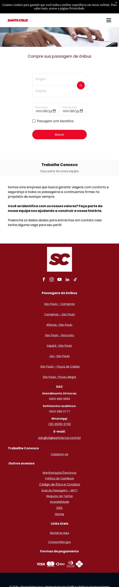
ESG (59, 508)
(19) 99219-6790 (59, 424)
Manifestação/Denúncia (59, 473)
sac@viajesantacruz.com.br (59, 438)
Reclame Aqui (59, 533)
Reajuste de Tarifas (59, 496)
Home (59, 514)
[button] (109, 20)
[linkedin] (67, 280)
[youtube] (59, 280)
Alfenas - (52, 325)
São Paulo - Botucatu (59, 335)
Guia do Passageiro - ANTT (59, 490)
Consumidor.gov (59, 542)
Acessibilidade (59, 502)
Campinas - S (53, 314)
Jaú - (52, 356)
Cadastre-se (59, 454)
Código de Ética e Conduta (59, 484)
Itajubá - (53, 346)
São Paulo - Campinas (59, 304)
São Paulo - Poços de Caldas (60, 366)
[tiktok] (75, 280)
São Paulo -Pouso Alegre (59, 377)
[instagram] (52, 280)
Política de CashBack (59, 478)
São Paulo (65, 325)
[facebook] (44, 280)
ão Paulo (69, 314)
